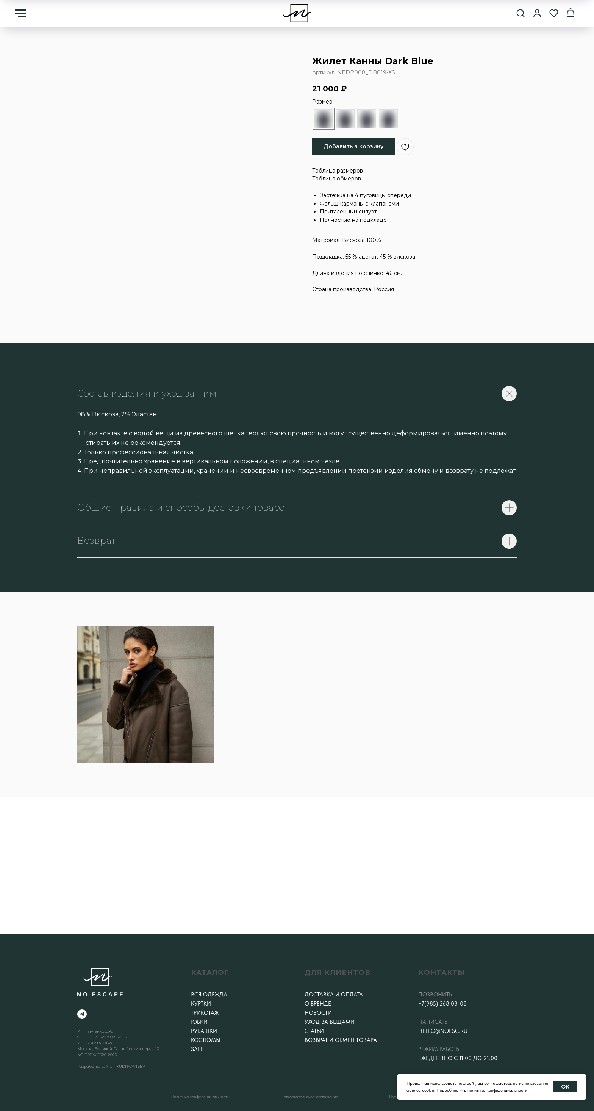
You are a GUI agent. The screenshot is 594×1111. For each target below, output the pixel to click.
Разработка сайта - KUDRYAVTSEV (111, 1066)
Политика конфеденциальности (200, 1096)
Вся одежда (209, 994)
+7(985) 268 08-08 (442, 1003)
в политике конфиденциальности (495, 1090)
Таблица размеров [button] (337, 170)
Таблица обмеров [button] (336, 178)
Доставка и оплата (334, 994)
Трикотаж (205, 1012)
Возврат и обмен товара (341, 1040)
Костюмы (205, 1040)
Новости (318, 1012)
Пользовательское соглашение (309, 1096)
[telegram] (82, 1014)
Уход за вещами (330, 1021)
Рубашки (204, 1031)
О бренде (318, 1003)
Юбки (199, 1021)
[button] (520, 12)
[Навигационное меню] (20, 13)
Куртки (201, 1003)
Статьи (314, 1031)
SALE (197, 1049)
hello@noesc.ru (442, 1031)
